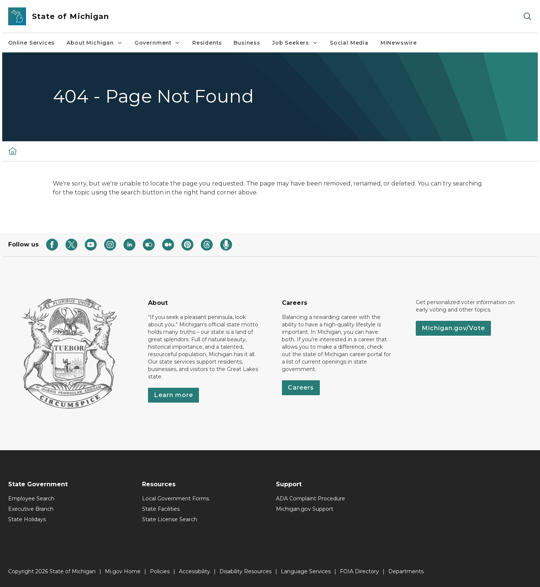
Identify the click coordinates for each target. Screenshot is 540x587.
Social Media (349, 42)
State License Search (169, 519)
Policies (160, 571)
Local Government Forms (175, 498)
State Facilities (161, 509)
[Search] (527, 16)
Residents (207, 42)
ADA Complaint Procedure (310, 498)
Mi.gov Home (123, 571)
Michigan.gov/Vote (453, 328)
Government (157, 42)
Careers (301, 387)
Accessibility (194, 571)
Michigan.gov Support (304, 509)
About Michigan (94, 42)
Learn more (173, 395)
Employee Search (31, 498)
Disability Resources (245, 571)
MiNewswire (398, 42)
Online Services (31, 42)
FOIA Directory (359, 571)
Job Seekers (295, 42)
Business (247, 42)
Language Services (306, 571)
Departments (406, 571)
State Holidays (27, 519)
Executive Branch (31, 509)
